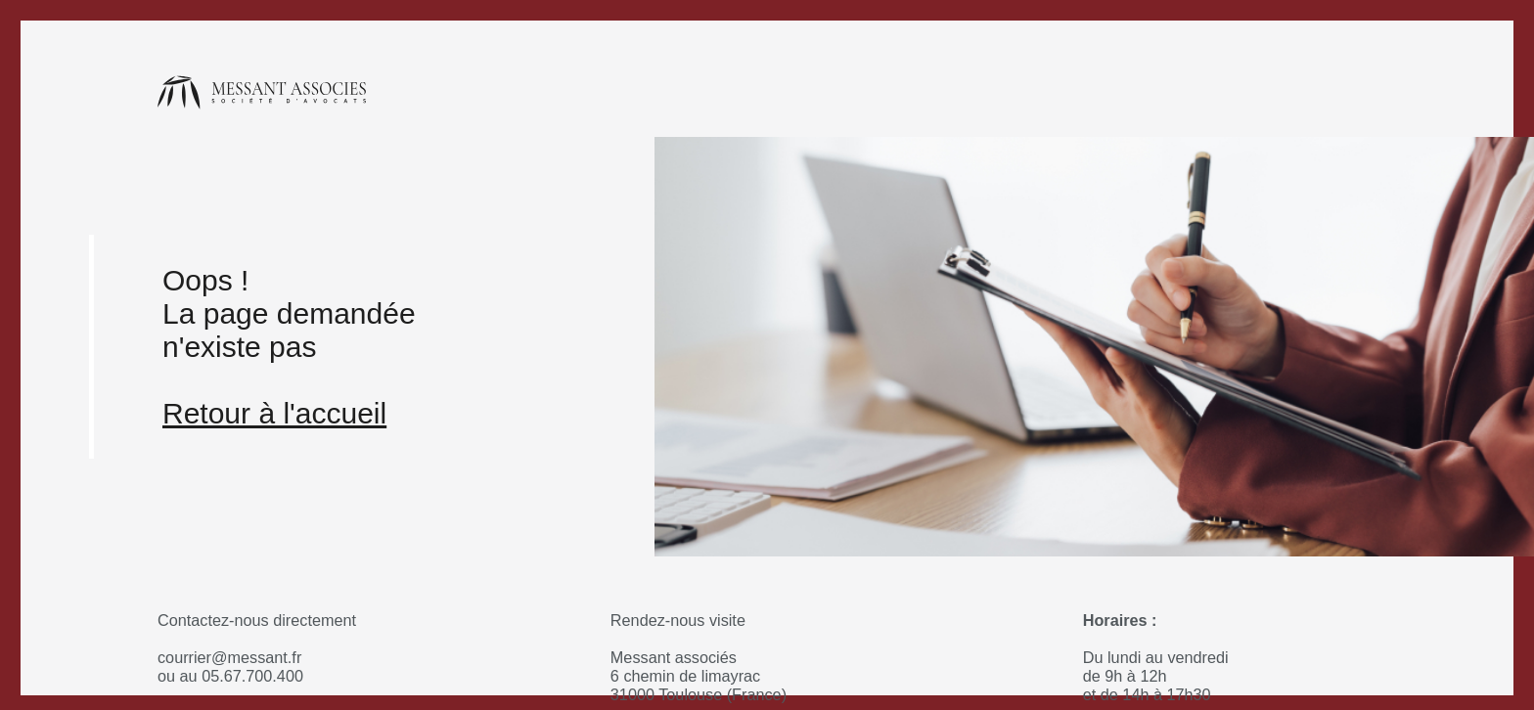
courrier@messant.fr (229, 657)
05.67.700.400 (252, 676)
